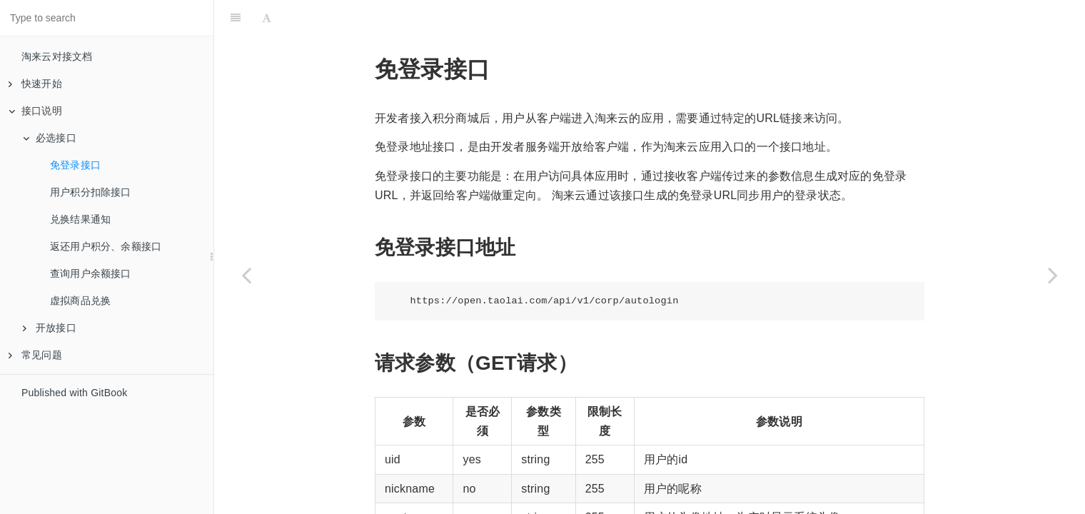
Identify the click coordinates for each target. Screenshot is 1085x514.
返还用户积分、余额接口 (105, 246)
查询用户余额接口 (90, 273)
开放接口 (49, 327)
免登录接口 (75, 165)
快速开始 (35, 83)
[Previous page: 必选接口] (246, 275)
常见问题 (35, 355)
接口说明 (35, 110)
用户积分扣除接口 (90, 192)
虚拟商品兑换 (80, 300)
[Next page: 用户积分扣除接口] (1053, 275)
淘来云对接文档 (56, 56)
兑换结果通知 (80, 219)
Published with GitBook (74, 392)
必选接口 (49, 137)
